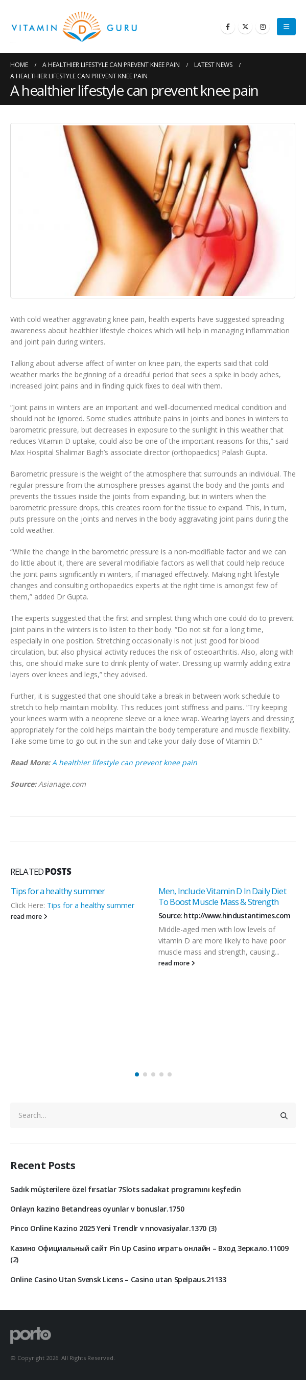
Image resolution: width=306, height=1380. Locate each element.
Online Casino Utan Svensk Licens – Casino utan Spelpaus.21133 (118, 1279)
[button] (137, 1074)
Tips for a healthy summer (58, 891)
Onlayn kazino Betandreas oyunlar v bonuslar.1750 (97, 1209)
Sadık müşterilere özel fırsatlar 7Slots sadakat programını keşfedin (125, 1189)
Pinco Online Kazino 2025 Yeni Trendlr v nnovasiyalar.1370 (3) (113, 1228)
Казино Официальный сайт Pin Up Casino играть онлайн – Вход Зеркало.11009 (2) (149, 1253)
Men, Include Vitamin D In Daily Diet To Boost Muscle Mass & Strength (222, 896)
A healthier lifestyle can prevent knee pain (124, 762)
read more (29, 916)
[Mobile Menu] (286, 26)
